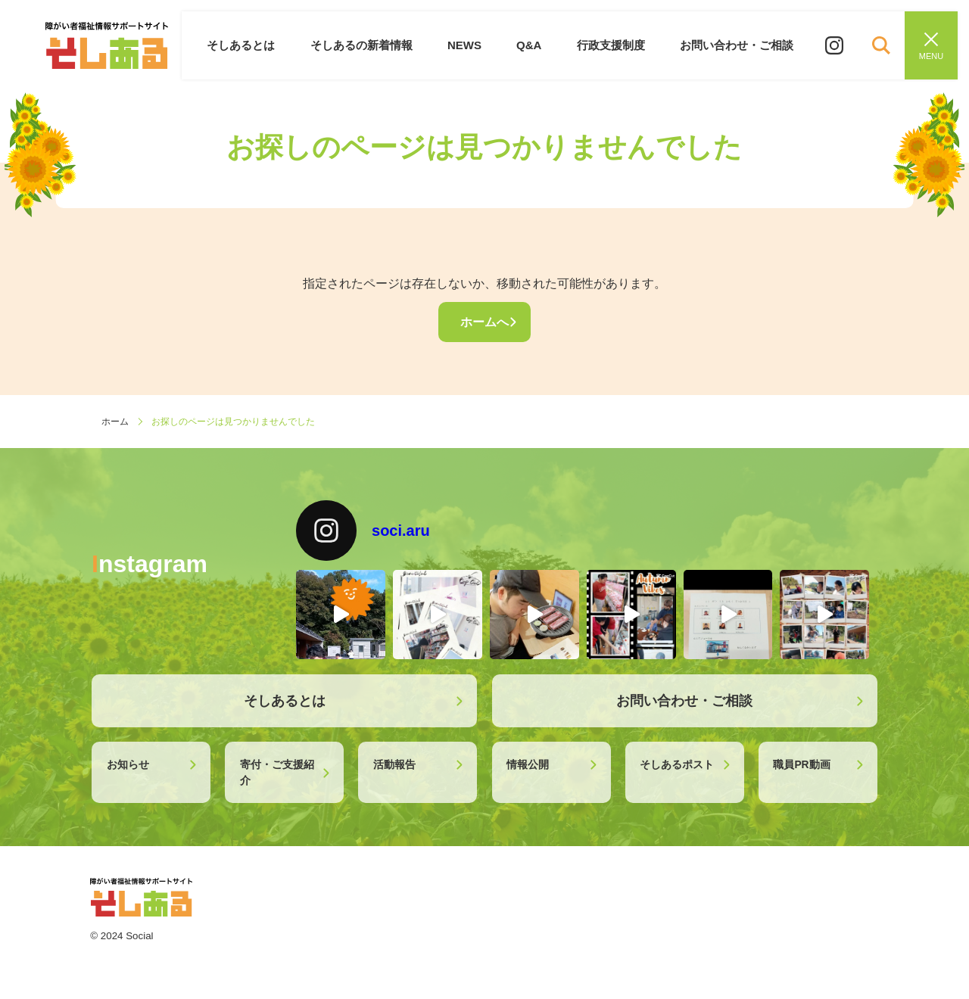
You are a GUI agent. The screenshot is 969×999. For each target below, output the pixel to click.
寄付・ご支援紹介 (277, 772)
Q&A (533, 45)
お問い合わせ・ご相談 (737, 45)
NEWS (470, 45)
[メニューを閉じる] (931, 45)
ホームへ (484, 322)
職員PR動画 (801, 764)
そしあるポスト (677, 764)
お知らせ (128, 764)
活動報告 (394, 764)
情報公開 (527, 764)
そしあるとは (251, 45)
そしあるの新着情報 (369, 45)
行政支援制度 (613, 45)
